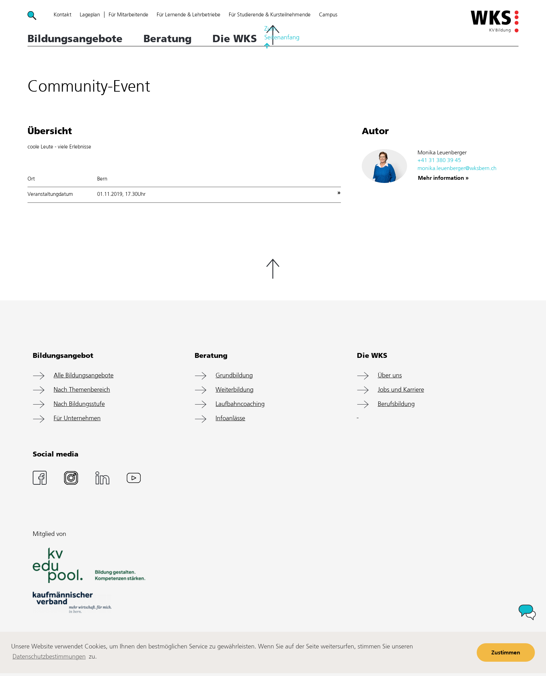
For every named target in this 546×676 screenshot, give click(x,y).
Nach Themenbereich (82, 390)
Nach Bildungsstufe (79, 404)
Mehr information (441, 178)
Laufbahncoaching (240, 404)
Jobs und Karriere (401, 390)
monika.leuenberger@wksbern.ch (457, 168)
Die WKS (234, 39)
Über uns (390, 375)
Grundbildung (234, 375)
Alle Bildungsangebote (84, 375)
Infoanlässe (230, 418)
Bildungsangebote (75, 39)
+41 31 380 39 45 (439, 160)
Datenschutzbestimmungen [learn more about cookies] (49, 657)
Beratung (167, 39)
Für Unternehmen (77, 418)
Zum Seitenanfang (273, 36)
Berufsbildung (396, 404)
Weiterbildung (235, 390)
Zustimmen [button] (505, 652)
